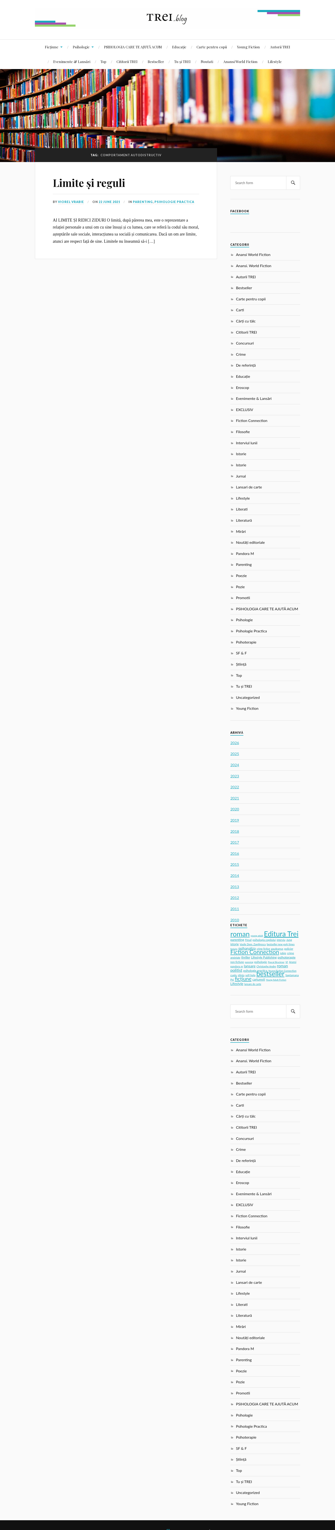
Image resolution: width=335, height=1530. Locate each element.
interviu (281, 939)
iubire (283, 953)
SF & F (241, 653)
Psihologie (81, 46)
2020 (234, 809)
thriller (245, 957)
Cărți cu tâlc (246, 321)
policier (288, 948)
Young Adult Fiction (276, 979)
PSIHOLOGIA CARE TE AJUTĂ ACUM (133, 46)
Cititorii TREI (127, 61)
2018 (234, 831)
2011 (234, 908)
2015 (234, 864)
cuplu (233, 975)
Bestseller (156, 61)
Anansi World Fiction (240, 61)
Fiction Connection (251, 420)
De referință (246, 365)
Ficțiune (51, 46)
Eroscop (242, 387)
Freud (248, 939)
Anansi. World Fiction (253, 265)
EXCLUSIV (244, 409)
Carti (240, 310)
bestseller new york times (281, 944)
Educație (179, 46)
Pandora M (245, 553)
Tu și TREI (182, 61)
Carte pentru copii (212, 46)
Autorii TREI (280, 46)
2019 (234, 820)
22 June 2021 (109, 202)
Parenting (143, 202)
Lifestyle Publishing (264, 957)
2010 (234, 920)
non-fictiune (237, 961)
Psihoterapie (246, 642)
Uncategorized (248, 697)
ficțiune (243, 979)
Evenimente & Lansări (71, 61)
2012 (234, 897)
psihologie (260, 962)
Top (103, 61)
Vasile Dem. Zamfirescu (253, 944)
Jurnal (241, 476)
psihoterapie (287, 957)
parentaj (249, 962)
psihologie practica (255, 970)
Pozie (240, 586)
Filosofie (243, 431)
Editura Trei (281, 933)
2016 (234, 853)
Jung (289, 940)
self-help (250, 975)
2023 (234, 776)
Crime (241, 354)
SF (286, 962)
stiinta (241, 975)
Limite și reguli (89, 182)
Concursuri (245, 343)
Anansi (292, 962)
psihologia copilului (264, 940)
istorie (234, 944)
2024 (234, 765)
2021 (234, 798)
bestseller (270, 974)
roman (240, 934)
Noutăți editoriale (250, 542)
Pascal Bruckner (276, 962)
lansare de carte (252, 984)
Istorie (241, 453)
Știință (241, 664)
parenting (237, 940)
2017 (234, 842)
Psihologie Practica (174, 202)
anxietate (235, 957)
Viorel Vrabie (71, 202)
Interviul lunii (246, 443)
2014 (234, 875)
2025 (234, 753)
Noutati (207, 61)
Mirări (241, 531)
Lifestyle (275, 61)
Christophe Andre (266, 966)
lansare (249, 966)
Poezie (241, 575)
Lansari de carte (249, 487)
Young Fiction (248, 46)
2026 (234, 742)
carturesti (258, 979)
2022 (234, 787)
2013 (234, 886)
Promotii (243, 597)
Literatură (244, 520)
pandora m (236, 966)
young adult (257, 935)
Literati (242, 509)
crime (290, 953)
